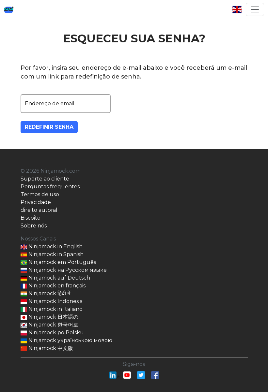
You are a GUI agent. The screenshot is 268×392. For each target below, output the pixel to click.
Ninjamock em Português (58, 262)
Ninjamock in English (52, 246)
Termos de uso (40, 194)
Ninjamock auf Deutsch (55, 278)
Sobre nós (34, 226)
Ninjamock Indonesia (52, 301)
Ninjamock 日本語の (49, 317)
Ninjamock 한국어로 (49, 325)
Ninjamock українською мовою (66, 340)
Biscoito (30, 218)
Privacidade (36, 202)
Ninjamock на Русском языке (64, 270)
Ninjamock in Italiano (52, 309)
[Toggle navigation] (255, 9)
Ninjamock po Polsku (52, 332)
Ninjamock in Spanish (52, 254)
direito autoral (39, 210)
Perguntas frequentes (50, 186)
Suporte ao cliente (45, 179)
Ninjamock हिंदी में (46, 293)
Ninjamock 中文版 (47, 348)
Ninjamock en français (53, 286)
